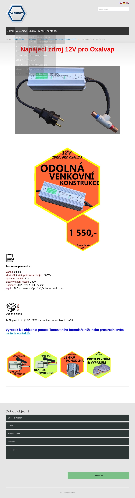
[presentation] (26, 466)
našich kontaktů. (18, 333)
